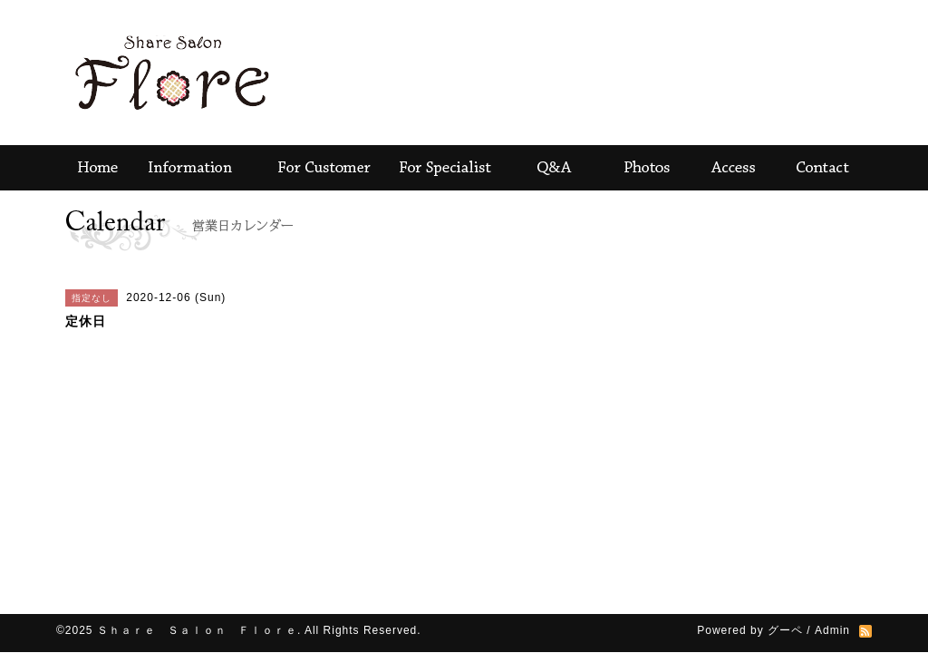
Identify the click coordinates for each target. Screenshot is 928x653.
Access (736, 167)
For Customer (324, 167)
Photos (645, 167)
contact (826, 167)
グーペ (785, 630)
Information (192, 167)
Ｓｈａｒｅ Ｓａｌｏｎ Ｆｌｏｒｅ (197, 630)
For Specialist (446, 167)
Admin (832, 630)
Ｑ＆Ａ (550, 167)
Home (92, 167)
